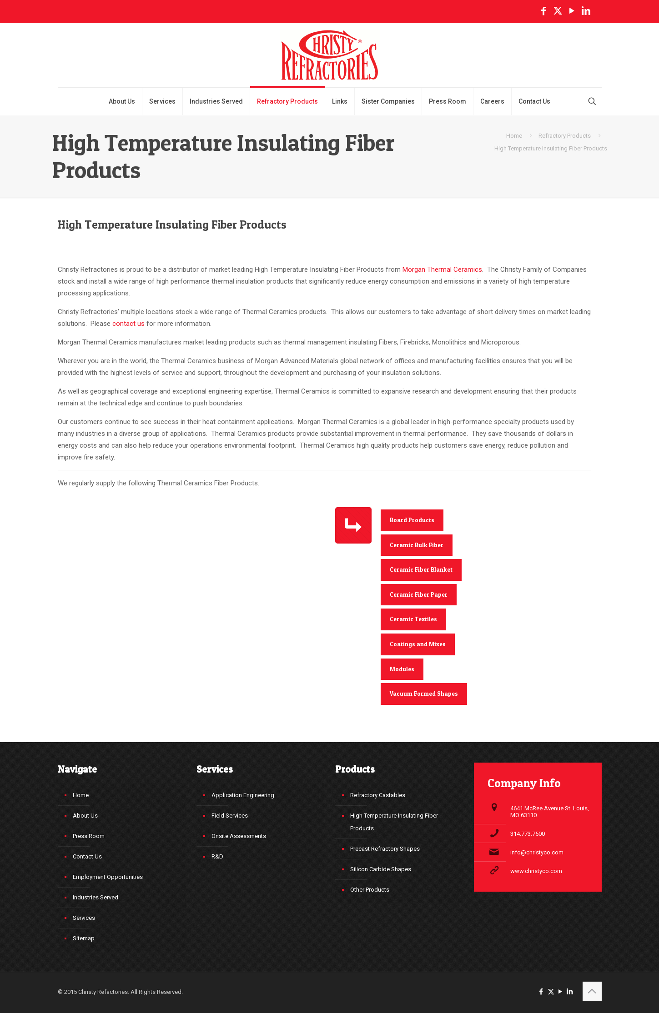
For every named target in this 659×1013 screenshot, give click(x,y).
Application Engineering (242, 795)
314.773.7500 (527, 833)
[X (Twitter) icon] (558, 10)
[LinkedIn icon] (586, 10)
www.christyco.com (536, 871)
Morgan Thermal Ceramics (442, 269)
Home (514, 135)
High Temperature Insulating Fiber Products (394, 822)
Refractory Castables (377, 795)
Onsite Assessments (238, 836)
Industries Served (95, 897)
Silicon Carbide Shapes (380, 869)
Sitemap (84, 938)
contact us (128, 323)
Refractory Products (564, 135)
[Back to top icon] (592, 991)
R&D (217, 856)
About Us (85, 815)
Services (84, 917)
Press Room (89, 836)
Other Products (369, 889)
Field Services (229, 815)
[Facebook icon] (543, 10)
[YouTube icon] (572, 10)
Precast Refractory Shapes (385, 848)
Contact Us (87, 856)
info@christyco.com (536, 852)
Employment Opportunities (108, 876)
